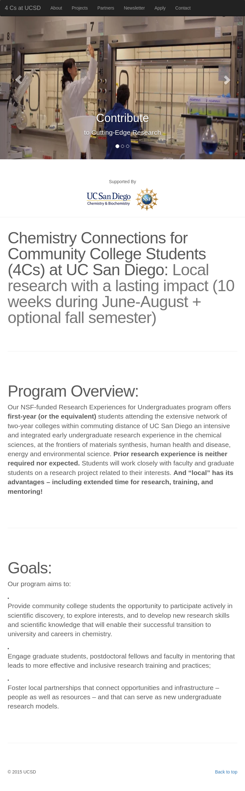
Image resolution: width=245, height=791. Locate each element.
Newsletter (134, 8)
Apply (160, 8)
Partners (105, 8)
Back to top (226, 771)
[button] (18, 79)
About (56, 8)
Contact (182, 8)
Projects (80, 8)
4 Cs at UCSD (23, 8)
